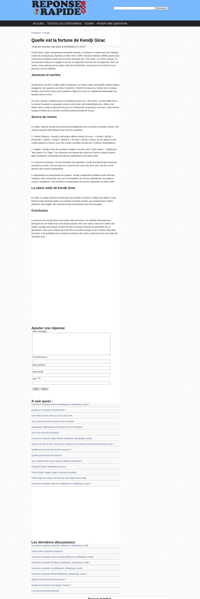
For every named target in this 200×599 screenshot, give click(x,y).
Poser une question (112, 21)
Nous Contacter (53, 594)
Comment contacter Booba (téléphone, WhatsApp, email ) (56, 533)
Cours (89, 21)
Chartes (37, 594)
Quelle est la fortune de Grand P (45, 421)
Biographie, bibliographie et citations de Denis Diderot (54, 395)
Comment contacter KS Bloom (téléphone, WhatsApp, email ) (57, 523)
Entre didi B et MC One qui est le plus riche (49, 385)
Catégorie (35, 30)
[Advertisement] (75, 231)
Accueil (38, 21)
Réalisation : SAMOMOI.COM (121, 594)
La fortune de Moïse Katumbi (43, 548)
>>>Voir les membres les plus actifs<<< (138, 97)
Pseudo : (129, 41)
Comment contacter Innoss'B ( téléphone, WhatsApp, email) (57, 508)
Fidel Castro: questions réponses (45, 513)
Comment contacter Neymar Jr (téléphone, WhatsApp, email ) (57, 447)
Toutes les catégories (64, 21)
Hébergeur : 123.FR (92, 594)
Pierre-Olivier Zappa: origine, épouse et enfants (51, 436)
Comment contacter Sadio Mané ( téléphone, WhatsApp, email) (58, 406)
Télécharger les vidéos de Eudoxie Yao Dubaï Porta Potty (55, 442)
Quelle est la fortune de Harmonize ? (47, 538)
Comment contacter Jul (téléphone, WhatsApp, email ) (54, 528)
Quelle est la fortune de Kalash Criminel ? (49, 543)
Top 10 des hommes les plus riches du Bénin (50, 390)
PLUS (142, 594)
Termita (44, 43)
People (45, 30)
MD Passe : (129, 47)
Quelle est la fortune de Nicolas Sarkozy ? (49, 416)
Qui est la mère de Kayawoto (43, 401)
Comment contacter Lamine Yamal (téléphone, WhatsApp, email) (59, 518)
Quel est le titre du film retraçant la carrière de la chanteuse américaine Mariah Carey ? (68, 411)
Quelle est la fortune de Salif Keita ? (46, 380)
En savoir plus (98, 589)
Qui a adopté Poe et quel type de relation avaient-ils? (54, 426)
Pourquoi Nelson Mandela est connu (47, 431)
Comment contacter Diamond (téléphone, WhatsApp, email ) (57, 375)
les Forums (72, 594)
